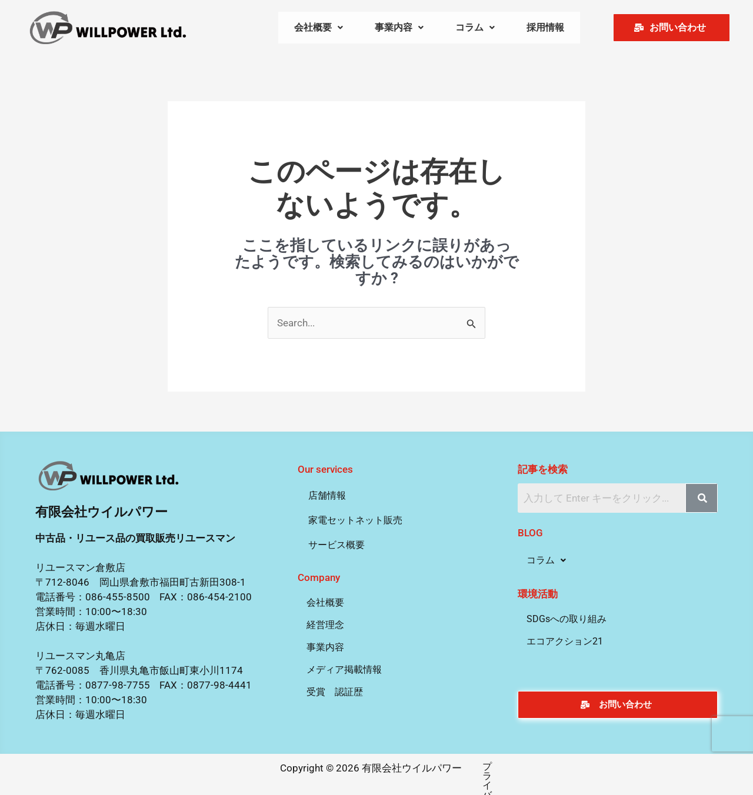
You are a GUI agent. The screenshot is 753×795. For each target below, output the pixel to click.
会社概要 (318, 25)
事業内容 (399, 25)
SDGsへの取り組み (567, 614)
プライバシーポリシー (474, 761)
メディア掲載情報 (344, 665)
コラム (475, 25)
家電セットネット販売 (355, 515)
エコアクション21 (565, 637)
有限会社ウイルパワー (101, 507)
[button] (318, 25)
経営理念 (325, 620)
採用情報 (545, 25)
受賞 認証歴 (334, 687)
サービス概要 (336, 540)
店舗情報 (327, 490)
